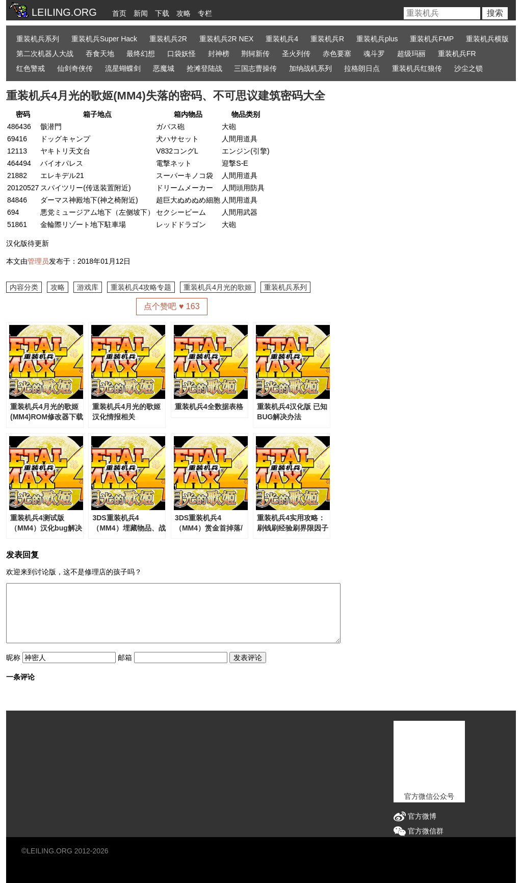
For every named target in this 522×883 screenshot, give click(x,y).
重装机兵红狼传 (417, 68)
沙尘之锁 (468, 68)
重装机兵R (327, 39)
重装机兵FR (457, 53)
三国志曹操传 (255, 68)
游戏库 (87, 287)
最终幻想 (140, 53)
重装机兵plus (377, 39)
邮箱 (125, 657)
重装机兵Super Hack (104, 39)
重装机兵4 (282, 39)
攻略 (183, 13)
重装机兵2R (168, 39)
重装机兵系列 (37, 39)
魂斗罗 (374, 53)
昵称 (13, 657)
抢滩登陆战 (204, 68)
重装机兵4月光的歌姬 (218, 287)
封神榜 (218, 53)
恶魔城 (163, 68)
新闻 (141, 13)
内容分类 (24, 287)
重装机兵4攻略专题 (141, 287)
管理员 (38, 261)
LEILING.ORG (49, 851)
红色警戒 (30, 68)
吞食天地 (100, 53)
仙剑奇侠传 (75, 68)
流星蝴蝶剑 (123, 68)
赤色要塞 (337, 53)
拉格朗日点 (362, 68)
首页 (119, 13)
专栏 (205, 13)
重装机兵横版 (487, 39)
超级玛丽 (411, 53)
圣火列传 (296, 53)
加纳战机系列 (310, 68)
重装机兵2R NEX (226, 39)
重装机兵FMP (432, 39)
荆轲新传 (255, 53)
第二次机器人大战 (44, 53)
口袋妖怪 (181, 53)
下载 (162, 13)
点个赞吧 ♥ (171, 306)
